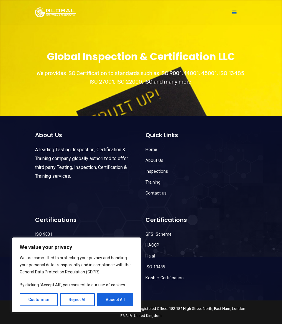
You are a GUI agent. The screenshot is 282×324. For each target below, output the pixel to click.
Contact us (156, 193)
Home (151, 149)
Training (152, 182)
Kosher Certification (164, 277)
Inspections (156, 171)
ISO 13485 (155, 267)
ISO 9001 (43, 234)
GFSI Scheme (158, 234)
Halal (150, 256)
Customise (38, 299)
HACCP (152, 245)
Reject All (78, 299)
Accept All (115, 299)
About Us (154, 160)
